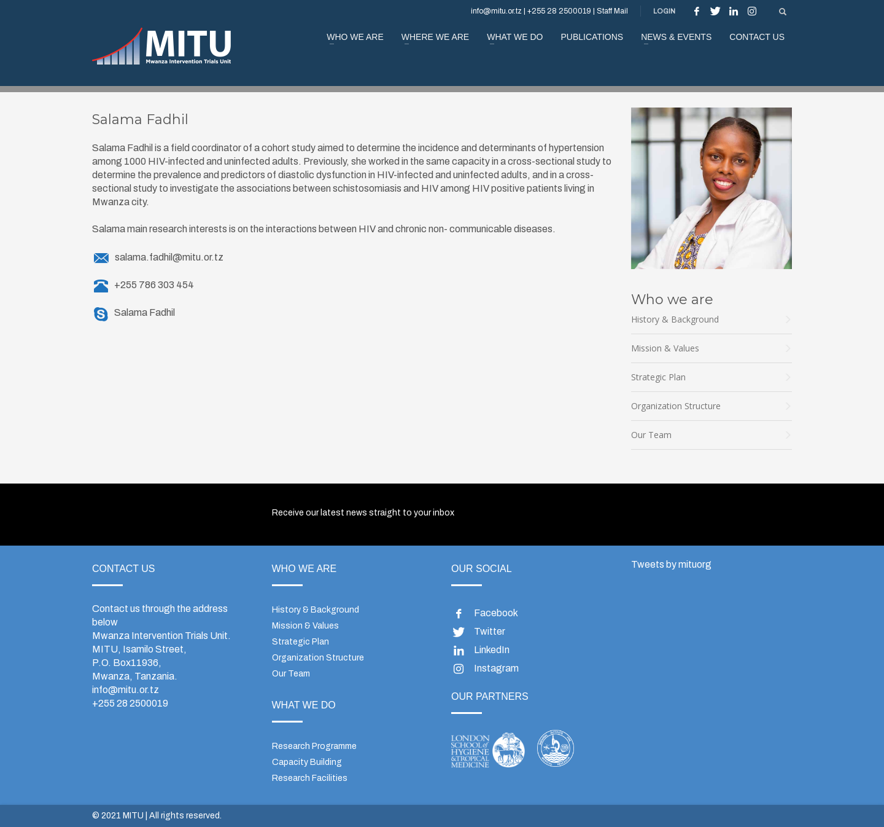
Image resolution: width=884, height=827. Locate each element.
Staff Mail (612, 11)
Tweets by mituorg (671, 564)
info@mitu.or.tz (125, 689)
